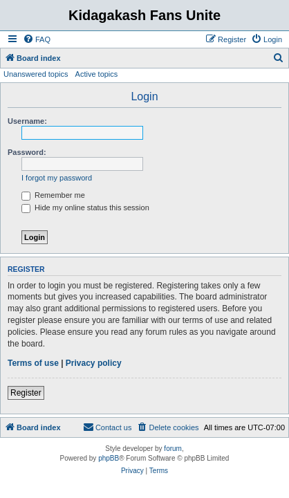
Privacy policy (94, 363)
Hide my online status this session (85, 207)
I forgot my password (56, 178)
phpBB (108, 458)
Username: (27, 121)
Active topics (96, 74)
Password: (27, 152)
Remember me (53, 195)
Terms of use (33, 363)
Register (25, 393)
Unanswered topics (35, 74)
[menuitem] (36, 39)
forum (173, 448)
